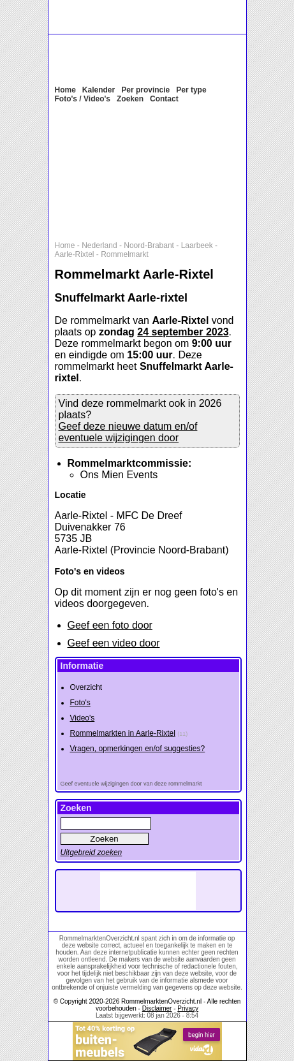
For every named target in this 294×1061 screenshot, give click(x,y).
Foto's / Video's (83, 98)
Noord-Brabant (149, 245)
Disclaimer (157, 1008)
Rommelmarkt (125, 254)
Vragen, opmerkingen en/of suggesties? (137, 748)
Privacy (187, 1008)
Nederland (99, 245)
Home (65, 89)
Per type (191, 89)
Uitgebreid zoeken (91, 852)
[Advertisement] (154, 171)
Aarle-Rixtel (74, 254)
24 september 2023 (182, 331)
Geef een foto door (110, 625)
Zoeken (130, 98)
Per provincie (145, 89)
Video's (82, 717)
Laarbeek (197, 245)
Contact (164, 98)
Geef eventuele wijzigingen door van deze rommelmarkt (131, 783)
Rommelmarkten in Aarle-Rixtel (122, 733)
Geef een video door (114, 643)
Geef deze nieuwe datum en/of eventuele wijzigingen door (128, 432)
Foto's (80, 702)
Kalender (98, 89)
